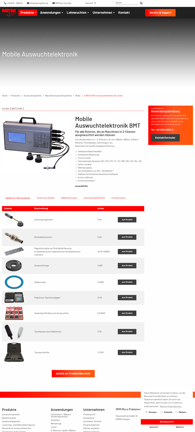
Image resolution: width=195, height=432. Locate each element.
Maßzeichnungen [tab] (69, 198)
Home (5, 96)
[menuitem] (90, 3)
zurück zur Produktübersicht (73, 386)
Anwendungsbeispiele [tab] (94, 198)
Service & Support (160, 12)
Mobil (77, 96)
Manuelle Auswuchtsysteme (58, 96)
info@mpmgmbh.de (37, 3)
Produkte (27, 12)
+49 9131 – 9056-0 (13, 3)
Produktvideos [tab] (119, 198)
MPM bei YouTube (62, 3)
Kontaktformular (165, 137)
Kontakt (124, 12)
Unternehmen (102, 12)
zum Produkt (127, 233)
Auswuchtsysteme (32, 96)
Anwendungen (50, 12)
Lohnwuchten (76, 12)
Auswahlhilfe (81, 186)
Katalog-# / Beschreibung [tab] (17, 198)
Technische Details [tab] (46, 198)
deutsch (89, 3)
